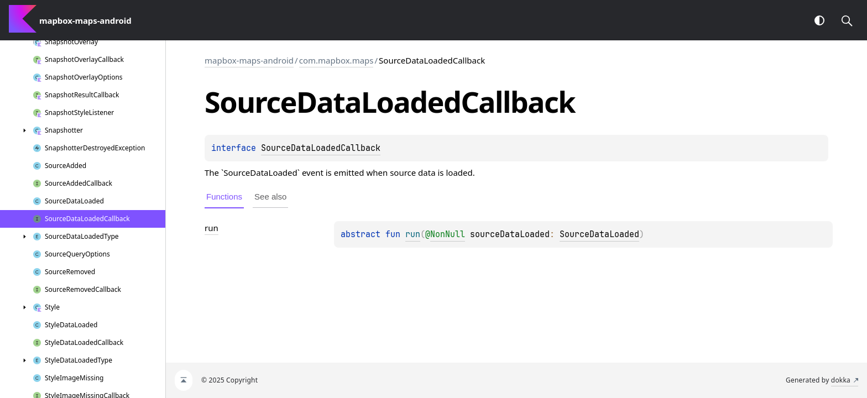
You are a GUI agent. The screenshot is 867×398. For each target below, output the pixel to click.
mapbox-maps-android (249, 60)
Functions (224, 196)
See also (270, 196)
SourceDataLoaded (599, 234)
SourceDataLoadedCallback (320, 148)
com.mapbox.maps (336, 60)
